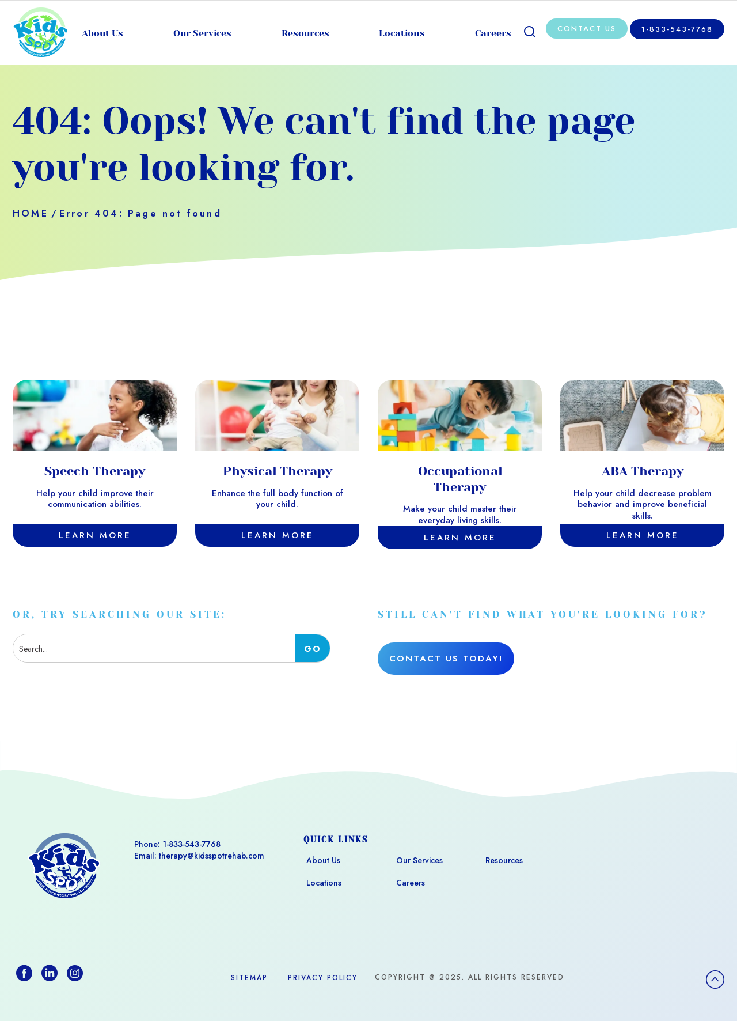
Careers (493, 33)
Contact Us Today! (446, 658)
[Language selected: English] (708, 1007)
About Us (102, 33)
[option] (708, 1008)
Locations (402, 33)
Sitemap (249, 978)
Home (30, 213)
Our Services (202, 33)
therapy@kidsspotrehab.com (211, 855)
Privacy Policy (323, 978)
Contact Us (586, 28)
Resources (305, 33)
